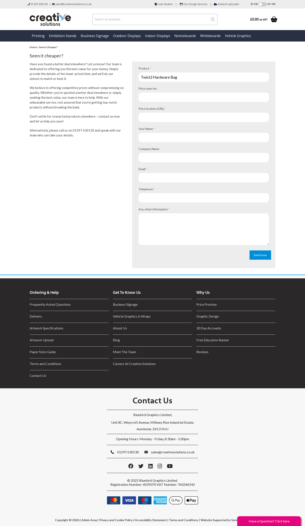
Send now (260, 255)
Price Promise (206, 304)
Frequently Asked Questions (51, 304)
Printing (38, 35)
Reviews (202, 352)
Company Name (149, 149)
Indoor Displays (157, 35)
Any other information (154, 209)
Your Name (147, 128)
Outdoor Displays (127, 35)
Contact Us (38, 375)
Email (143, 169)
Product (145, 68)
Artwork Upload (42, 340)
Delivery (36, 316)
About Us (120, 328)
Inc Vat (271, 4)
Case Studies (164, 4)
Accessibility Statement (151, 520)
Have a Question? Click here (269, 521)
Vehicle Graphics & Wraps (132, 316)
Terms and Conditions (45, 364)
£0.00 (259, 19)
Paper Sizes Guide (43, 352)
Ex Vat (254, 4)
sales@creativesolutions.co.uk (71, 4)
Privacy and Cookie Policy (116, 520)
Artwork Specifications (46, 328)
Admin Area (89, 520)
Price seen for (148, 88)
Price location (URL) (151, 108)
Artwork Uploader (226, 4)
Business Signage (95, 35)
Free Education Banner (212, 340)
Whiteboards (210, 35)
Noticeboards (185, 35)
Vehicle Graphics (238, 35)
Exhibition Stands (62, 35)
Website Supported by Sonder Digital (225, 520)
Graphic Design (207, 316)
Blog (116, 340)
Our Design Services (193, 4)
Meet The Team (124, 352)
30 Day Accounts (208, 328)
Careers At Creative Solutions (134, 364)
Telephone (147, 189)
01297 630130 (38, 4)
